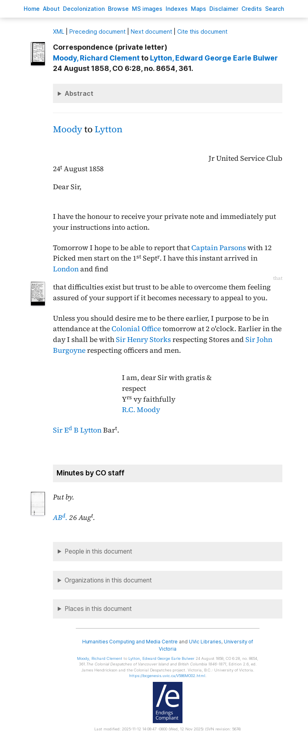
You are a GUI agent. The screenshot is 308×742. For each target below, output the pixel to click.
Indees (177, 8)
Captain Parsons (218, 248)
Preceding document (97, 31)
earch (274, 8)
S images (147, 8)
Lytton (108, 129)
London (66, 269)
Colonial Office (136, 329)
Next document (151, 31)
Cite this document (202, 31)
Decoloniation (84, 8)
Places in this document (98, 609)
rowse (118, 8)
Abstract (79, 93)
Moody (67, 129)
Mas (198, 8)
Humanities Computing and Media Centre (130, 642)
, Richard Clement (96, 58)
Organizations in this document (108, 580)
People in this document (98, 551)
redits (251, 8)
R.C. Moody (141, 409)
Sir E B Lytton (77, 430)
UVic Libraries (205, 642)
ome (32, 8)
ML (58, 31)
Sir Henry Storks (143, 339)
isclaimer (223, 8)
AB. (60, 517)
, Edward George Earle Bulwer (214, 58)
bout (51, 8)
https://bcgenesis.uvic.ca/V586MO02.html (167, 675)
